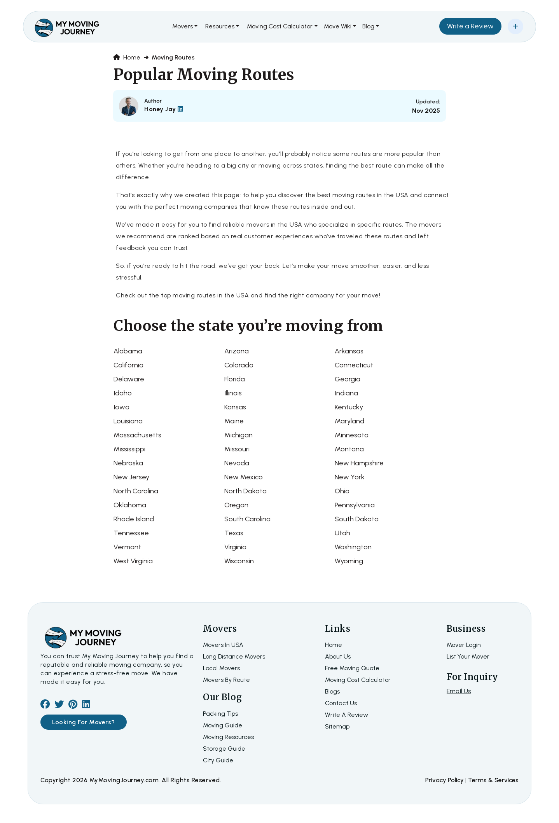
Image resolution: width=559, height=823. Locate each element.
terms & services (493, 780)
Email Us (459, 691)
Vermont (127, 547)
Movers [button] (182, 26)
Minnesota (352, 435)
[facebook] (45, 705)
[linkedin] (86, 705)
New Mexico (243, 477)
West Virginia (133, 561)
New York (350, 477)
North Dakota (245, 491)
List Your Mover (468, 656)
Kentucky (349, 407)
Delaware (129, 379)
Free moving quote (352, 668)
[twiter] (59, 705)
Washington (353, 547)
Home (126, 57)
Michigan (238, 435)
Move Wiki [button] (337, 26)
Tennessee (131, 533)
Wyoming (349, 561)
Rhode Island (134, 519)
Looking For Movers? (83, 722)
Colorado (238, 365)
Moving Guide (222, 725)
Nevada (236, 463)
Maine (234, 421)
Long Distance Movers (234, 656)
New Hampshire (359, 463)
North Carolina (136, 491)
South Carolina (247, 519)
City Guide (218, 760)
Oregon (236, 505)
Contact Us (341, 703)
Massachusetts (137, 435)
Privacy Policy (445, 780)
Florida (234, 379)
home (333, 644)
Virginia (235, 547)
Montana (349, 449)
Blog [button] (368, 26)
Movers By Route (226, 679)
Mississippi (129, 449)
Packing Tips (220, 713)
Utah (342, 533)
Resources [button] (219, 26)
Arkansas (349, 351)
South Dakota (357, 519)
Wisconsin (239, 561)
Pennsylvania (355, 505)
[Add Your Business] (515, 26)
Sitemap (337, 726)
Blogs (332, 691)
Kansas (235, 407)
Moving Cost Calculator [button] (280, 26)
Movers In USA (223, 644)
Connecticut (354, 365)
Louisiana (128, 421)
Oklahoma (130, 505)
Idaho (123, 393)
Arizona (236, 351)
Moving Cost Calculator (358, 679)
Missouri (237, 449)
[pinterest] (72, 705)
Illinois (233, 393)
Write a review (346, 714)
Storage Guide (224, 748)
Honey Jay (163, 109)
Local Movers (221, 668)
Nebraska (128, 463)
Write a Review (470, 26)
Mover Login (464, 644)
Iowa (121, 407)
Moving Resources (228, 737)
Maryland (349, 421)
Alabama (128, 351)
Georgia (347, 379)
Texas (233, 533)
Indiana (346, 393)
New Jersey (131, 477)
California (128, 365)
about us (338, 656)
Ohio (342, 491)
